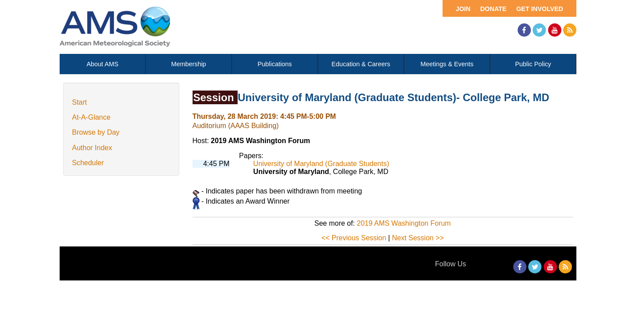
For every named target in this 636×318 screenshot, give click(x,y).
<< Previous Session (354, 238)
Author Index (92, 147)
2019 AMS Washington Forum (404, 223)
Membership (188, 64)
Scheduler (88, 163)
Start (79, 102)
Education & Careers (361, 64)
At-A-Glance (91, 117)
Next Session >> (417, 238)
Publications (274, 64)
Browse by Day (96, 132)
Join (463, 8)
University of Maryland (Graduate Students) (321, 163)
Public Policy (533, 64)
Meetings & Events (446, 64)
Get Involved (539, 8)
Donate (493, 8)
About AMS (102, 64)
